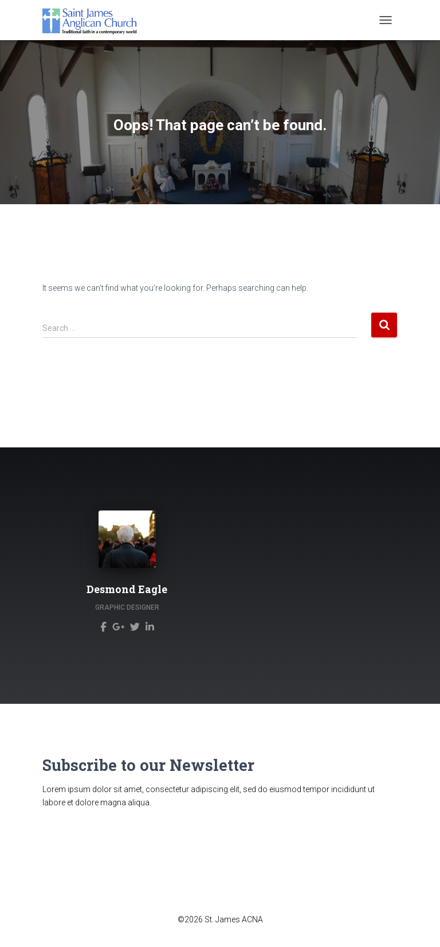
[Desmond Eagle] (103, 626)
